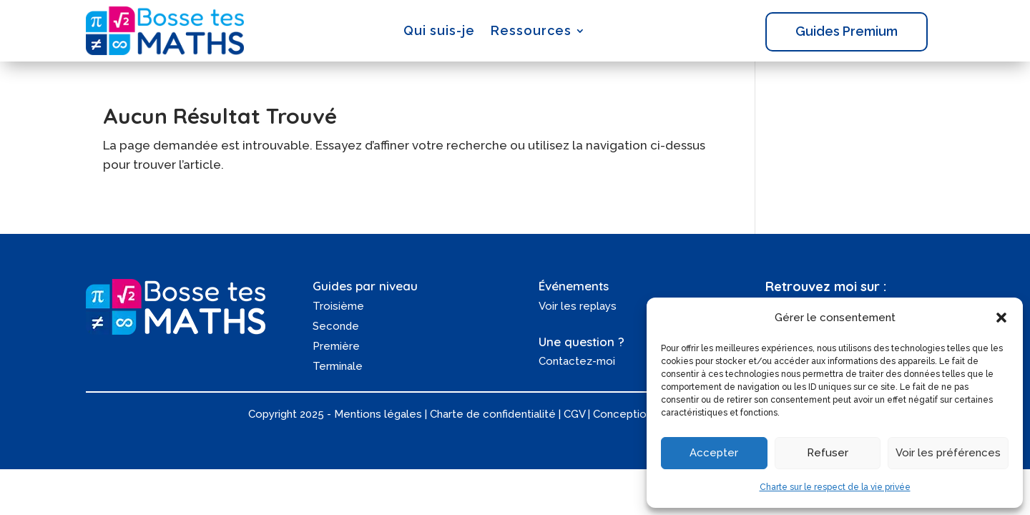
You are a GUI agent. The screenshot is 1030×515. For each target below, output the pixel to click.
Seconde (336, 326)
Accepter (714, 452)
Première (336, 346)
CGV (574, 414)
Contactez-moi (577, 361)
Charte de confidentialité (493, 414)
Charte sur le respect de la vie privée (835, 487)
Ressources (531, 30)
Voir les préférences (948, 452)
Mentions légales (378, 414)
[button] (1001, 317)
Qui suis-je (439, 30)
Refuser (827, 452)
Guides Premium (846, 31)
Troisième (338, 306)
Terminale (338, 366)
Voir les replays (578, 306)
